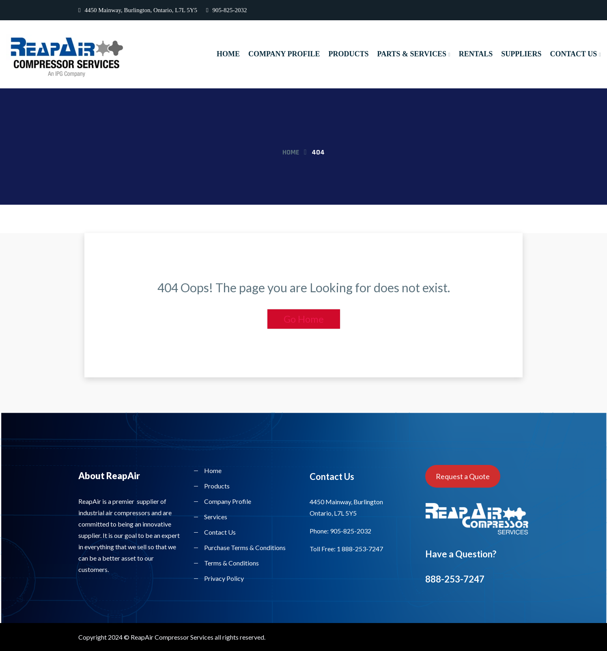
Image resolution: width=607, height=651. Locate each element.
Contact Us (573, 54)
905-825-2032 (226, 10)
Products (348, 54)
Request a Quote (463, 476)
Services (215, 516)
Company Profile (284, 54)
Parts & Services (411, 54)
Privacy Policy (224, 578)
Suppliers (521, 54)
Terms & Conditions (231, 563)
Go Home (304, 319)
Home (228, 54)
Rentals (476, 54)
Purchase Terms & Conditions (245, 547)
